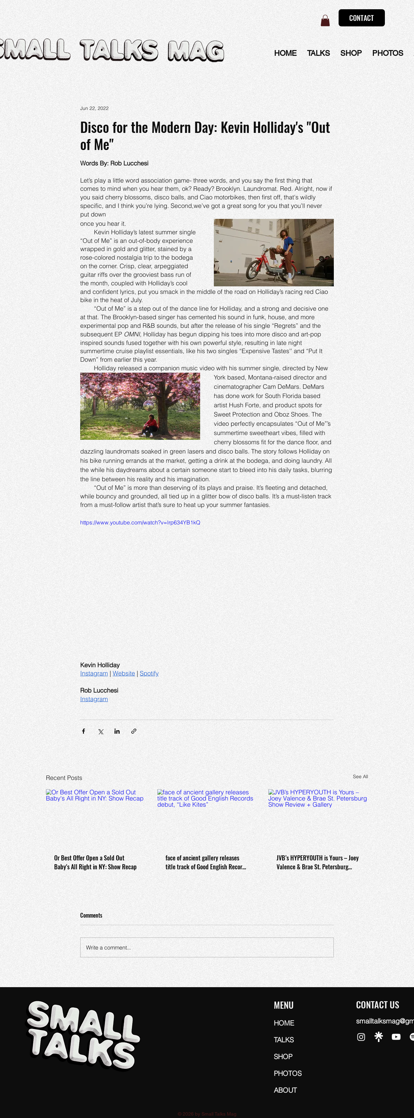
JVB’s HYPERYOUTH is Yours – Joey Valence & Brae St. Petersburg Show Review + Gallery (318, 862)
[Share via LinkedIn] (117, 731)
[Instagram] (361, 1037)
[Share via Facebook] (83, 731)
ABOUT (285, 1090)
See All (360, 776)
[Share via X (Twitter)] (100, 731)
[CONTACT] (362, 17)
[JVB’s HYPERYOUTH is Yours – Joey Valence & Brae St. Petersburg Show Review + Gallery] (318, 817)
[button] (325, 20)
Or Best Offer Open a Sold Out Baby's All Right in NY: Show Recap (95, 862)
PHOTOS (288, 1073)
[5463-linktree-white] (379, 1037)
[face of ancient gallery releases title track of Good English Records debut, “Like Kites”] (207, 817)
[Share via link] (134, 731)
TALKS (284, 1039)
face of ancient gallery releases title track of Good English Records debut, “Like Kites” (207, 862)
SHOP (283, 1056)
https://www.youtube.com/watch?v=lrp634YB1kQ (140, 522)
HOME (284, 1023)
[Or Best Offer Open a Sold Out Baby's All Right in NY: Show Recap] (96, 817)
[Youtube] (396, 1037)
